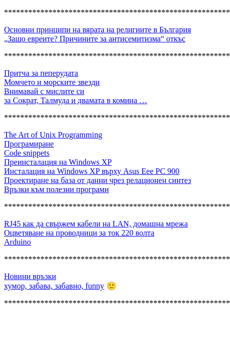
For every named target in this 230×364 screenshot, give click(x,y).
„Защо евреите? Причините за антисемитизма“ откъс (95, 38)
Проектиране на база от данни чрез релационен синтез (97, 180)
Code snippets (26, 153)
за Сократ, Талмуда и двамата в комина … (75, 100)
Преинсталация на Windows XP (58, 162)
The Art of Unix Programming (53, 134)
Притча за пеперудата (41, 73)
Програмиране (29, 144)
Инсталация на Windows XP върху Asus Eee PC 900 (92, 171)
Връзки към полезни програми (56, 189)
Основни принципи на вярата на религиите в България (97, 29)
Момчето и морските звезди (52, 82)
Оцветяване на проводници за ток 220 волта (79, 233)
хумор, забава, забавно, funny (54, 286)
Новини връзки (30, 276)
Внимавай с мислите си (44, 91)
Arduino (17, 242)
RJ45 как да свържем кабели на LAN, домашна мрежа (96, 223)
